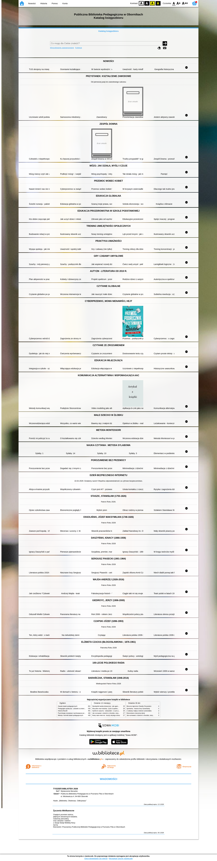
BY (158, 3)
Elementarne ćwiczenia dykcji (136, 713)
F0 (173, 3)
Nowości (32, 3)
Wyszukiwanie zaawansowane (62, 48)
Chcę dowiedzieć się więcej (95, 859)
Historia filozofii (62, 711)
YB (152, 3)
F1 (178, 3)
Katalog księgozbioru (108, 31)
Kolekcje (78, 48)
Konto (65, 3)
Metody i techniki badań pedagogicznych (70, 715)
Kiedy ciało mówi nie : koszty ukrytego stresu (106, 715)
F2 (185, 3)
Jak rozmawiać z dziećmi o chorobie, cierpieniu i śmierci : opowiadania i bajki (116, 713)
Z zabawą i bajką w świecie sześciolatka (139, 711)
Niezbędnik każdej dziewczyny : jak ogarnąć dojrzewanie (109, 706)
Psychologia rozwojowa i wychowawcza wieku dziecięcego (76, 713)
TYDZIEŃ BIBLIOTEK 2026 (65, 789)
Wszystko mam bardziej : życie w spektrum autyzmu (108, 708)
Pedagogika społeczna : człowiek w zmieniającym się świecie (77, 708)
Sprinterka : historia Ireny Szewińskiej (138, 708)
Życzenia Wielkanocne (63, 810)
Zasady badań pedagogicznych (67, 706)
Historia (43, 3)
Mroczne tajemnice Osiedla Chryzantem (139, 706)
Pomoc (55, 3)
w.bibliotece (95, 759)
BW (147, 3)
